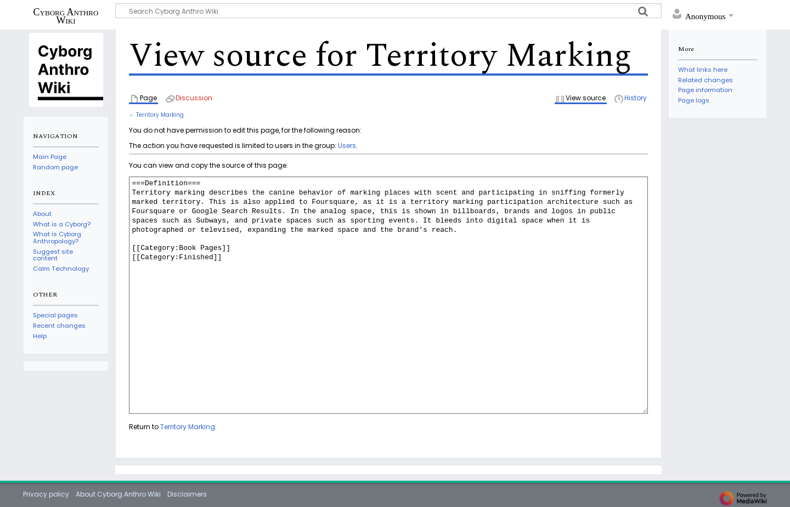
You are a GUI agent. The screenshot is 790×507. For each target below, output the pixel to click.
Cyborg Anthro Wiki (66, 16)
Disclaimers (187, 494)
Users (347, 145)
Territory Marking (160, 115)
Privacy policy (46, 494)
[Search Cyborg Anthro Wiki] (388, 11)
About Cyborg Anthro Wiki (118, 494)
